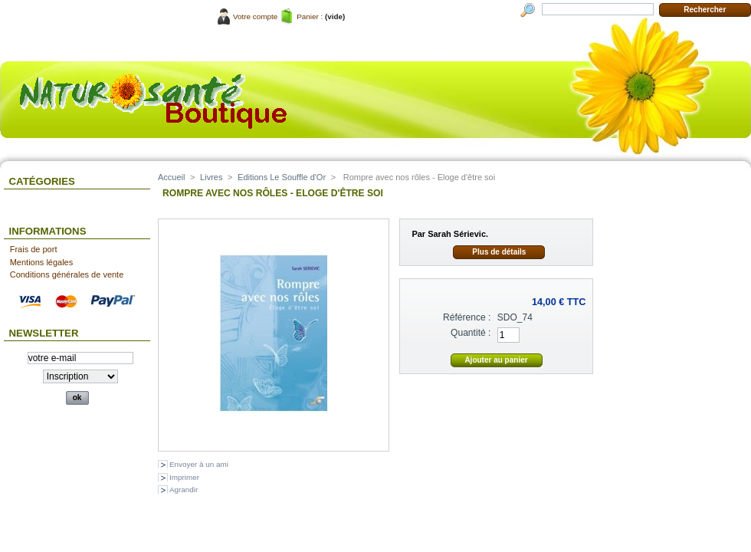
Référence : (467, 317)
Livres (211, 177)
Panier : (310, 16)
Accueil (171, 177)
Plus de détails (499, 252)
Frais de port (33, 249)
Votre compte (255, 16)
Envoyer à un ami (198, 464)
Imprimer (184, 477)
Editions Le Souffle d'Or (282, 177)
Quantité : (470, 332)
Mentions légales (42, 262)
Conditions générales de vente (67, 274)
